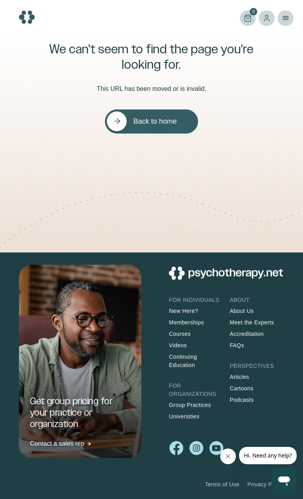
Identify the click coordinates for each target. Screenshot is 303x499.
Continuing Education (183, 361)
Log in (267, 18)
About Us (242, 311)
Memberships (186, 322)
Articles (239, 377)
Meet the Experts (252, 322)
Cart (248, 17)
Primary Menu (286, 18)
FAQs (237, 345)
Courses (180, 334)
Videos (178, 345)
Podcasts (242, 400)
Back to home (155, 121)
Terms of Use (222, 484)
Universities (184, 416)
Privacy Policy (265, 484)
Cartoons (241, 388)
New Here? (183, 311)
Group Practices (190, 405)
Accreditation (247, 334)
